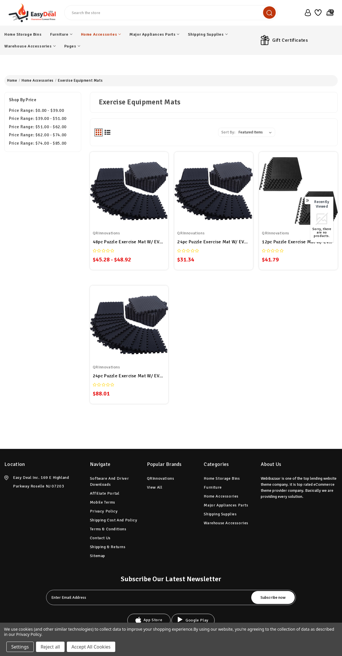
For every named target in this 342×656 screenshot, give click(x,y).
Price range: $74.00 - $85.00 (38, 143)
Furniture (61, 34)
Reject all (50, 647)
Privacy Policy (104, 511)
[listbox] (256, 132)
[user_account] (306, 12)
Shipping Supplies (207, 34)
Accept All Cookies (91, 647)
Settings (20, 647)
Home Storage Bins (22, 34)
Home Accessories (101, 34)
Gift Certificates (290, 40)
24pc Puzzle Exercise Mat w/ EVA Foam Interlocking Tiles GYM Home (213, 242)
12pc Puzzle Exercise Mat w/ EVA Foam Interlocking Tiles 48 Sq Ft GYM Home (298, 242)
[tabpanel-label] (149, 597)
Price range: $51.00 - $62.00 (38, 126)
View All (155, 487)
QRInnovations (160, 478)
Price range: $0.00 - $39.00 (36, 110)
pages (72, 46)
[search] (269, 12)
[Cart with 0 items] (328, 12)
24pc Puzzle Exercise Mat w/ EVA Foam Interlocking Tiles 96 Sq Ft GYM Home (129, 376)
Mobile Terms (102, 502)
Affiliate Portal (105, 493)
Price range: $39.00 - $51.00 (38, 118)
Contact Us (100, 537)
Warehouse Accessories (30, 46)
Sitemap (97, 555)
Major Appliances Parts (154, 34)
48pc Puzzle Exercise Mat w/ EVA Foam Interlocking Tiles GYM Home (129, 242)
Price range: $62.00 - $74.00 (38, 134)
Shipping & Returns (108, 546)
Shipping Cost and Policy (113, 520)
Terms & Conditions (108, 529)
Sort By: (228, 132)
